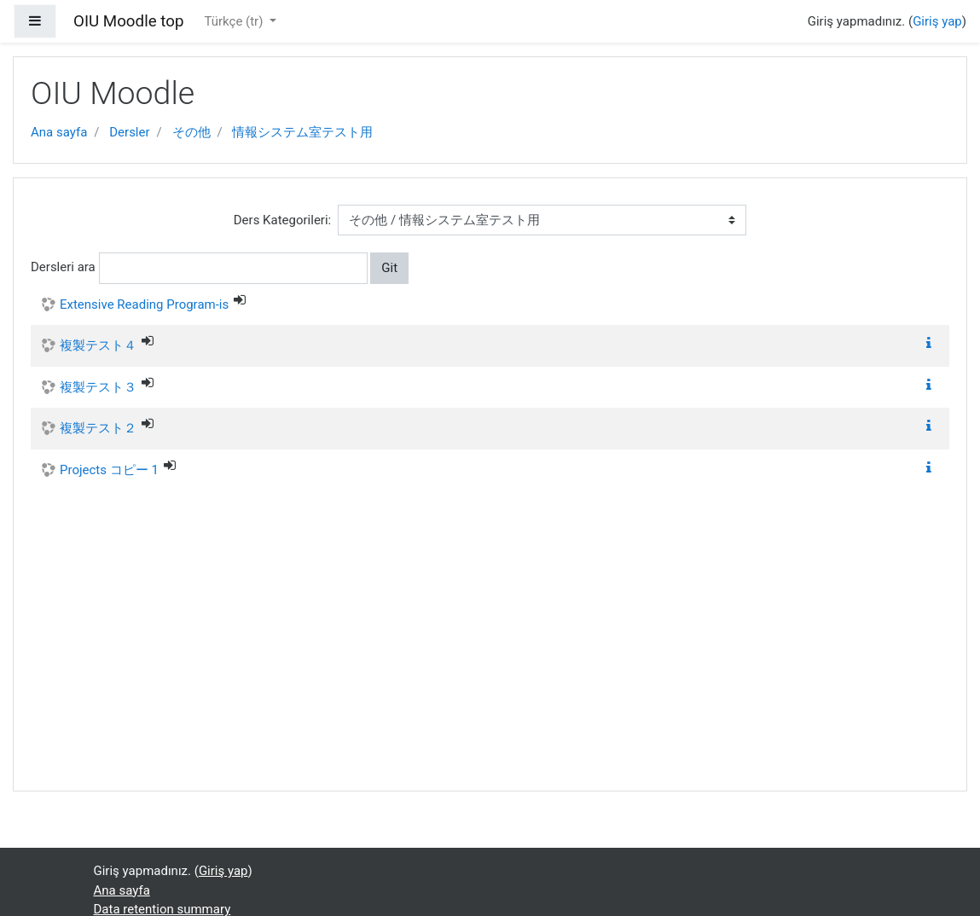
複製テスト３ (98, 387)
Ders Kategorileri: (282, 220)
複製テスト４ (98, 345)
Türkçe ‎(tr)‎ (235, 21)
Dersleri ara (63, 267)
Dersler (129, 132)
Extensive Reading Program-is (144, 304)
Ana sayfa (59, 132)
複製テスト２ (98, 428)
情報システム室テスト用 (302, 132)
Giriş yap (937, 21)
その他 (191, 132)
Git (389, 267)
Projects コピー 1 (109, 470)
